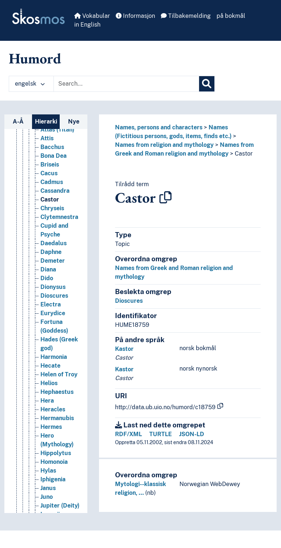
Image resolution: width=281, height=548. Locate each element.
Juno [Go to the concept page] (46, 496)
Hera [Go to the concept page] (47, 400)
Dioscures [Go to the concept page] (54, 295)
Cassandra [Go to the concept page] (55, 190)
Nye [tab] (73, 121)
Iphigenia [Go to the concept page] (53, 479)
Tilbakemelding (186, 15)
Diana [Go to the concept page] (48, 269)
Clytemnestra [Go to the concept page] (59, 217)
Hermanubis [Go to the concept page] (57, 418)
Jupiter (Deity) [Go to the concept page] (59, 505)
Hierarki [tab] (46, 121)
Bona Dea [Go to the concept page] (53, 155)
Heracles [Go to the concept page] (52, 409)
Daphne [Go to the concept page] (51, 251)
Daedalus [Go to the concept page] (53, 243)
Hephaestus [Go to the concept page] (57, 391)
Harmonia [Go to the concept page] (53, 356)
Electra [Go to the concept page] (50, 304)
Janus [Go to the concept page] (48, 488)
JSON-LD (191, 434)
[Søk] (207, 84)
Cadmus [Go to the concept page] (51, 182)
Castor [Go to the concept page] (49, 199)
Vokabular (92, 15)
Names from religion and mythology (164, 144)
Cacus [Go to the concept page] (49, 173)
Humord (35, 58)
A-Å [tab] (18, 121)
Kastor (124, 348)
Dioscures (129, 300)
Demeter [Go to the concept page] (52, 260)
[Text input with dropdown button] (126, 84)
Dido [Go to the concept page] (46, 278)
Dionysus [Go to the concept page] (53, 286)
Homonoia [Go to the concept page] (54, 461)
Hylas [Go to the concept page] (48, 470)
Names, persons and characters (158, 127)
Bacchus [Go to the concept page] (52, 147)
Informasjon (135, 15)
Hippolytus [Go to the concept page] (55, 453)
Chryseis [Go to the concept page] (52, 208)
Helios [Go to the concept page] (49, 383)
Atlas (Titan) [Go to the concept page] (57, 129)
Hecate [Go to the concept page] (50, 365)
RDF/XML (128, 434)
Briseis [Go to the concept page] (49, 164)
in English (87, 24)
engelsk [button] (30, 83)
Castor (244, 153)
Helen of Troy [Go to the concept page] (59, 374)
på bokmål (231, 15)
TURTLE (160, 434)
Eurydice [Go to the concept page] (52, 313)
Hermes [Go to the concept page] (51, 426)
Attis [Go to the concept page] (47, 138)
